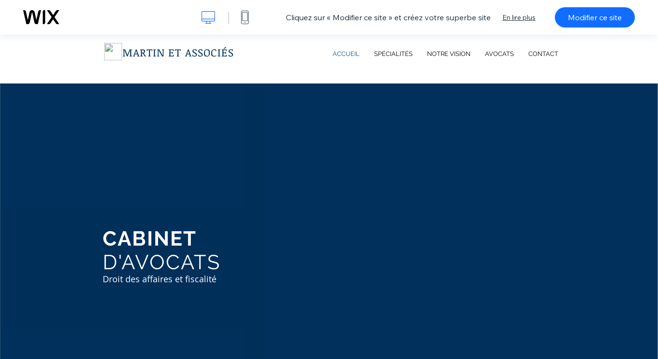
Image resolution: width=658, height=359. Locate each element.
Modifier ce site (595, 17)
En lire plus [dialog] (519, 17)
